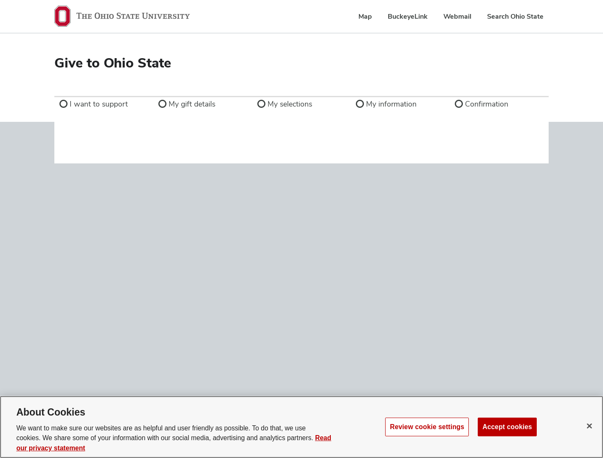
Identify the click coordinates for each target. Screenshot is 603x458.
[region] (301, 427)
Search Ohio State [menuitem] (515, 16)
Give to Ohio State (112, 62)
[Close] (589, 425)
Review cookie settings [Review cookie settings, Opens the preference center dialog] (427, 426)
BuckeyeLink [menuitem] (408, 16)
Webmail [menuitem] (457, 16)
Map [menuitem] (365, 16)
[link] (103, 104)
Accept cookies (507, 426)
